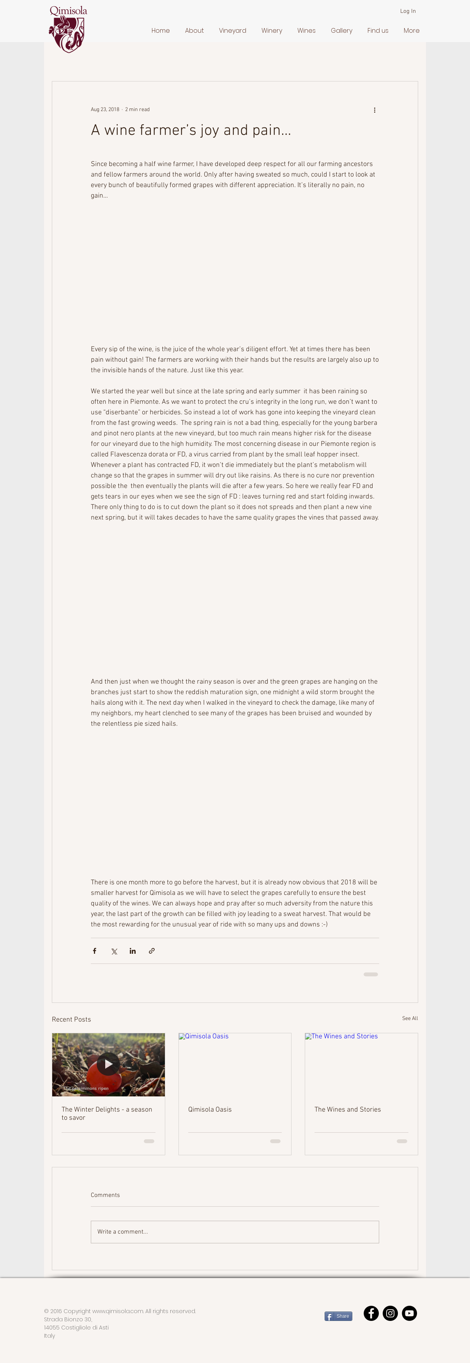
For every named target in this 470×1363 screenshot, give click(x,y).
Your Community (165, 57)
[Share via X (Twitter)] (113, 951)
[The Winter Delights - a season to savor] (108, 1064)
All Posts (63, 57)
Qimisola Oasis (210, 1110)
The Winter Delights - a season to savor (107, 1114)
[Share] (338, 1316)
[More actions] (374, 109)
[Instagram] (390, 1313)
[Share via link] (151, 951)
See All (410, 1018)
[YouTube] (409, 1313)
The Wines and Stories (348, 1110)
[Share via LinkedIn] (132, 951)
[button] (193, 30)
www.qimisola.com (117, 1311)
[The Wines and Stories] (361, 1064)
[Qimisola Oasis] (235, 1064)
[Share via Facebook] (94, 951)
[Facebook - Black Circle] (371, 1313)
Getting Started (109, 57)
